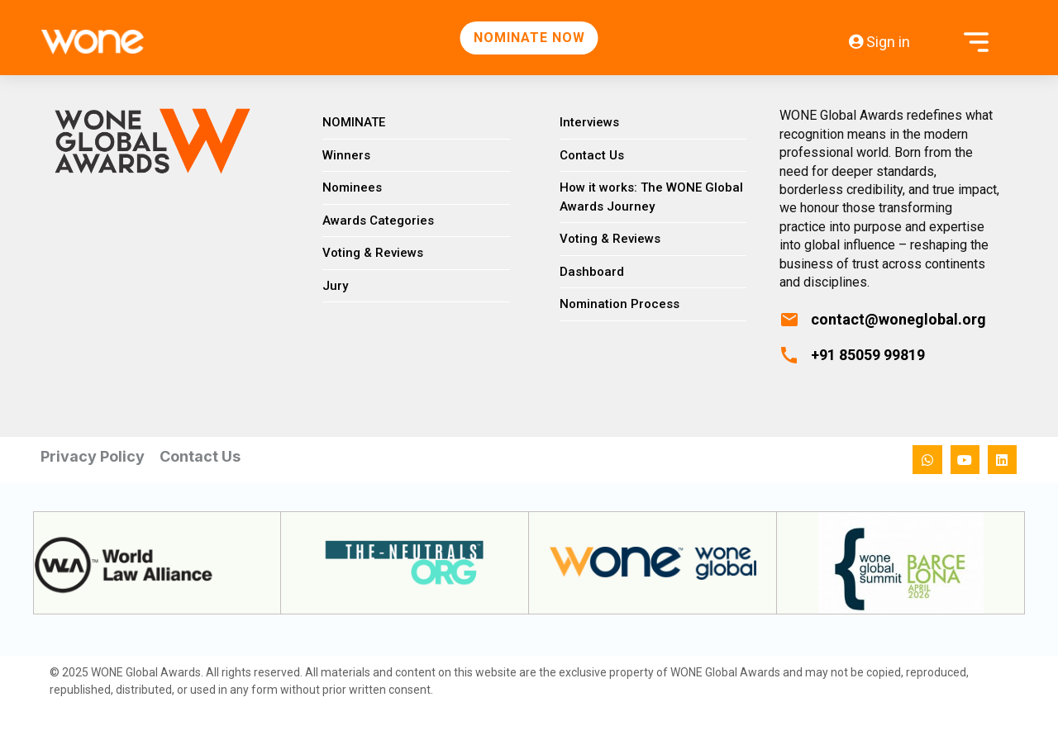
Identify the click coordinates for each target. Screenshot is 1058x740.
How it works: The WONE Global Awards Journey (651, 197)
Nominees (352, 187)
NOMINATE (353, 122)
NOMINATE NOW (529, 37)
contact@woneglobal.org (898, 319)
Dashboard (592, 271)
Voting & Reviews (372, 252)
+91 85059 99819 (868, 354)
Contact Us (592, 155)
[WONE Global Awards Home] (76, 42)
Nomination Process (619, 303)
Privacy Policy (93, 456)
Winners (346, 155)
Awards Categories (378, 220)
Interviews (589, 122)
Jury (335, 285)
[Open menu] (976, 41)
